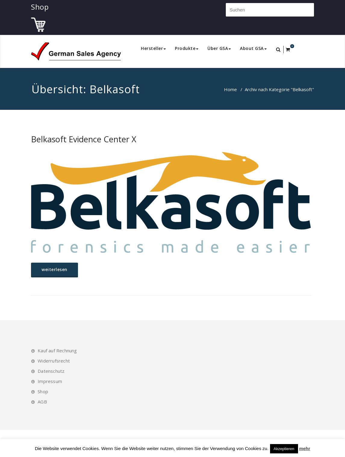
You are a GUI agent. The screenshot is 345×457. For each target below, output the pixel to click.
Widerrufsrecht (54, 361)
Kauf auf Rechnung (57, 350)
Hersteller (153, 48)
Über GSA (219, 48)
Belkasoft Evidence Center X (83, 139)
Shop (43, 391)
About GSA (253, 48)
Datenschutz (51, 371)
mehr (304, 448)
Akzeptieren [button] (284, 448)
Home (230, 89)
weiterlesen (54, 269)
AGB (42, 402)
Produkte (186, 48)
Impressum (50, 381)
